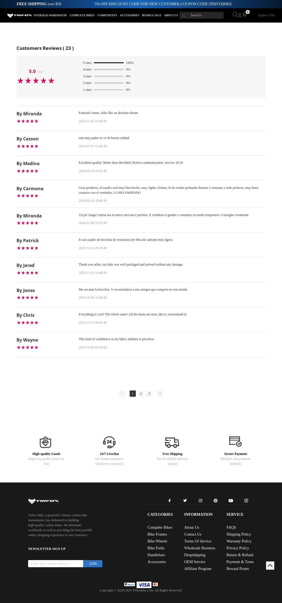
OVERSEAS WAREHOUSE (50, 15)
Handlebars (156, 555)
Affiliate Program (198, 569)
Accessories (157, 562)
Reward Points (237, 569)
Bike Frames (157, 534)
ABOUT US (171, 15)
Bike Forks (156, 548)
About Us (191, 527)
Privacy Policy (237, 548)
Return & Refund (239, 555)
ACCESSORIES (129, 15)
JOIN (93, 564)
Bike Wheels (157, 541)
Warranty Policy (238, 541)
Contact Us (193, 534)
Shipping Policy (238, 534)
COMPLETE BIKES (82, 15)
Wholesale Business (199, 548)
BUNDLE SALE (151, 15)
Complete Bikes (160, 527)
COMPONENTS (107, 15)
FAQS (231, 527)
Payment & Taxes (240, 562)
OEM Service (194, 562)
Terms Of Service (198, 541)
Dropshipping (194, 555)
